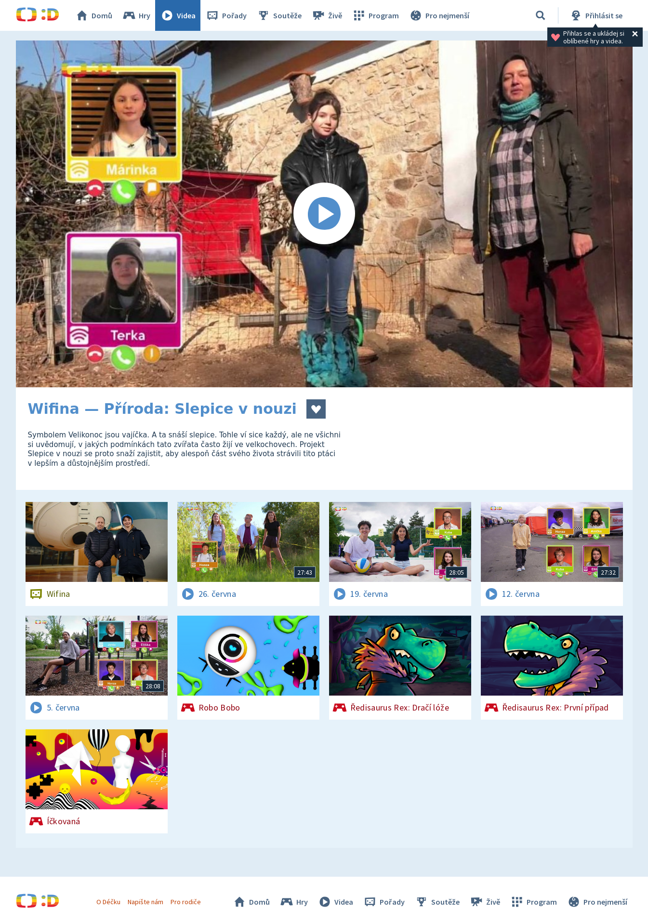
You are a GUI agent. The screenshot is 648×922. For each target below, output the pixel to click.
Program (375, 15)
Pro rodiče (186, 901)
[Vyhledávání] (540, 15)
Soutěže (279, 15)
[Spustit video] (324, 213)
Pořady (226, 15)
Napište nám (145, 901)
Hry (136, 15)
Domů (93, 15)
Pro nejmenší (439, 15)
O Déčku (108, 901)
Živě (326, 15)
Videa (178, 15)
